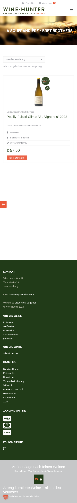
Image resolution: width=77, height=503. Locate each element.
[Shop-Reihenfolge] (24, 59)
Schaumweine (10, 334)
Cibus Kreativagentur (25, 302)
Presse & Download (13, 389)
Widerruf (7, 385)
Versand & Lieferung (13, 381)
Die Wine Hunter (11, 369)
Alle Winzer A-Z (10, 353)
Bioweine (7, 338)
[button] (6, 497)
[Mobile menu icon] (71, 11)
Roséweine (8, 330)
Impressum (9, 397)
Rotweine (8, 322)
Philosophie (9, 373)
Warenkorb (47, 3)
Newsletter (8, 377)
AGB (5, 401)
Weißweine (8, 326)
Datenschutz (9, 393)
